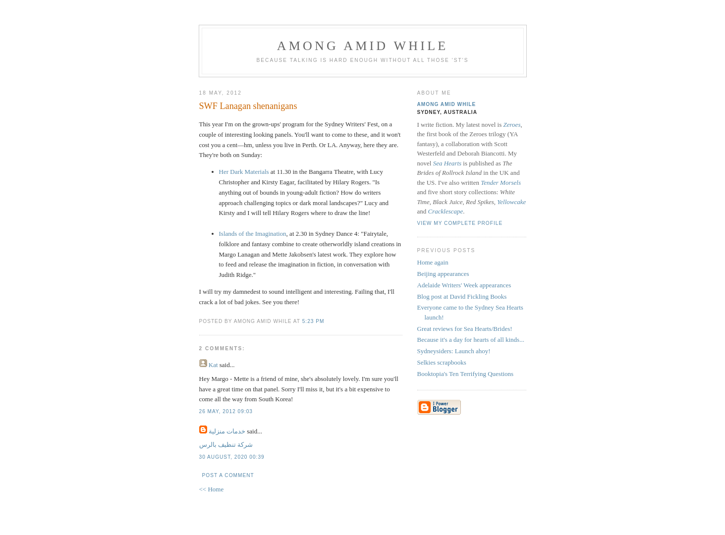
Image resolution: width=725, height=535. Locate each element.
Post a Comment (228, 475)
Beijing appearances (443, 273)
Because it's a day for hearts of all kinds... (470, 339)
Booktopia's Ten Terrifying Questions (465, 373)
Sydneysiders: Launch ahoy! (454, 351)
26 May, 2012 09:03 (226, 411)
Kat (213, 365)
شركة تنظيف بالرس (226, 444)
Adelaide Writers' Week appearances (464, 285)
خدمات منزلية (227, 431)
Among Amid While (362, 46)
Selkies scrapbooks (441, 362)
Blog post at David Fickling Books (462, 296)
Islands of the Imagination (252, 233)
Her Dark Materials (244, 171)
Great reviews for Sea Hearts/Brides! (464, 328)
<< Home (211, 489)
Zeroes (512, 124)
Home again (432, 262)
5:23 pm (313, 321)
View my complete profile (460, 223)
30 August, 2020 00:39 (232, 457)
